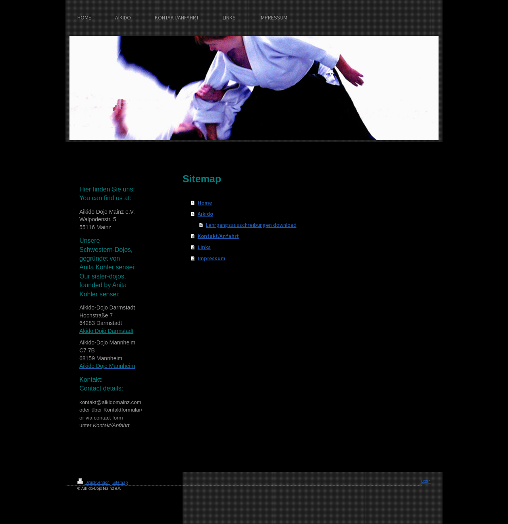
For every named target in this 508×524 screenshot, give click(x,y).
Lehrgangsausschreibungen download (251, 224)
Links (204, 247)
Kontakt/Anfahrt (218, 236)
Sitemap (120, 482)
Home (205, 202)
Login (426, 481)
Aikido (205, 213)
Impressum (211, 258)
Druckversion (93, 482)
